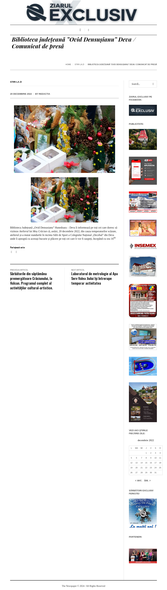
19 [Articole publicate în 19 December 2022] (131, 468)
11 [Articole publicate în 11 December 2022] (160, 458)
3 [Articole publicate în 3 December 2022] (155, 453)
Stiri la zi (79, 64)
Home (68, 64)
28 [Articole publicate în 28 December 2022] (142, 473)
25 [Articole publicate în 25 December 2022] (160, 468)
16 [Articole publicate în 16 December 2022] (151, 463)
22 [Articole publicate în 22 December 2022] (146, 468)
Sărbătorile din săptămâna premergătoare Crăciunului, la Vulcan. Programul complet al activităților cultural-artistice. (31, 280)
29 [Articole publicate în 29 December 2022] (146, 473)
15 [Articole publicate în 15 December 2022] (146, 463)
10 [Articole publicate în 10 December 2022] (156, 458)
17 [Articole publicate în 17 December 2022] (156, 463)
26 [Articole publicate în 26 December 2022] (131, 473)
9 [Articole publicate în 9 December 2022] (150, 458)
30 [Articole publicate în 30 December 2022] (151, 473)
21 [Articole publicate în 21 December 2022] (142, 468)
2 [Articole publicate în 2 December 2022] (150, 453)
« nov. (138, 480)
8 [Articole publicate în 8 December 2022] (146, 458)
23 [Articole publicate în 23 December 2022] (151, 468)
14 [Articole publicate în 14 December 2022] (142, 463)
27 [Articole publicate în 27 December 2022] (136, 473)
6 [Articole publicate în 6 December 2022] (136, 458)
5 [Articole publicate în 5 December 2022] (131, 458)
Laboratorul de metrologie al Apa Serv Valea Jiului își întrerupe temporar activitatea (94, 278)
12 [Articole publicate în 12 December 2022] (131, 463)
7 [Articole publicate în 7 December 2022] (141, 458)
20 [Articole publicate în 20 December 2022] (136, 468)
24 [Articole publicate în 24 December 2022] (156, 468)
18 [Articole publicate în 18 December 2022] (160, 463)
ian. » (147, 480)
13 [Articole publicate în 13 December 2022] (136, 463)
